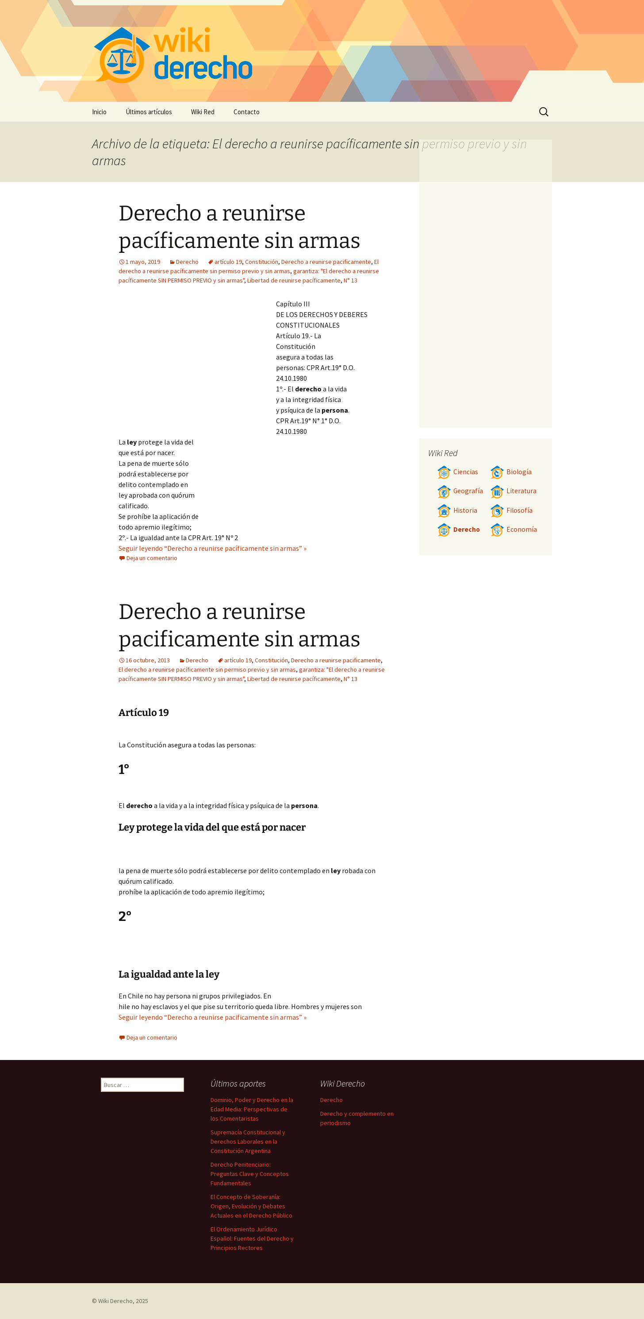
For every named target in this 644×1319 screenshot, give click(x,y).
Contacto (247, 112)
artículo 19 (228, 262)
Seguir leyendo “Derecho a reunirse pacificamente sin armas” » (213, 1017)
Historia (457, 510)
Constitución (261, 262)
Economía (513, 529)
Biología (511, 472)
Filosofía (511, 510)
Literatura (513, 491)
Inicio (99, 112)
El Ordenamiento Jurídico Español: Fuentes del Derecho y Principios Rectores (252, 1238)
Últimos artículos (149, 112)
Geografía (460, 491)
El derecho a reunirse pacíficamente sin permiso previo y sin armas (207, 669)
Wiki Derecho (115, 1301)
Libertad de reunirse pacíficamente (294, 280)
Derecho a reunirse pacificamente (326, 262)
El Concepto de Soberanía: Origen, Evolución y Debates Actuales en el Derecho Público (251, 1206)
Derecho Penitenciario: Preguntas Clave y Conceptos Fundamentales (250, 1173)
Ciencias (457, 472)
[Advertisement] (197, 365)
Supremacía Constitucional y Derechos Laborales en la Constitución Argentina (248, 1141)
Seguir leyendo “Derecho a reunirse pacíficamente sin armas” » (213, 548)
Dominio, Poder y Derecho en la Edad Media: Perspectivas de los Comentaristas (252, 1109)
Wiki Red (203, 112)
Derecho (187, 262)
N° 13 (350, 280)
